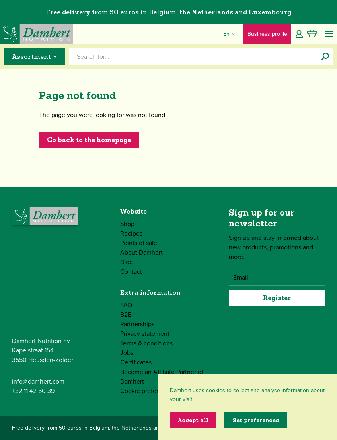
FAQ (126, 305)
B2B (126, 314)
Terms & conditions (146, 343)
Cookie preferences (147, 390)
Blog (126, 262)
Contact (131, 271)
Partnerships (137, 324)
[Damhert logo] (36, 34)
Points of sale (138, 242)
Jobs (126, 352)
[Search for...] (325, 56)
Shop (127, 223)
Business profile (267, 34)
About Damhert (141, 252)
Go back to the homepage (89, 139)
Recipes (131, 233)
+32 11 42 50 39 (33, 390)
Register (277, 297)
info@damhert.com (38, 381)
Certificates (136, 362)
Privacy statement (144, 333)
